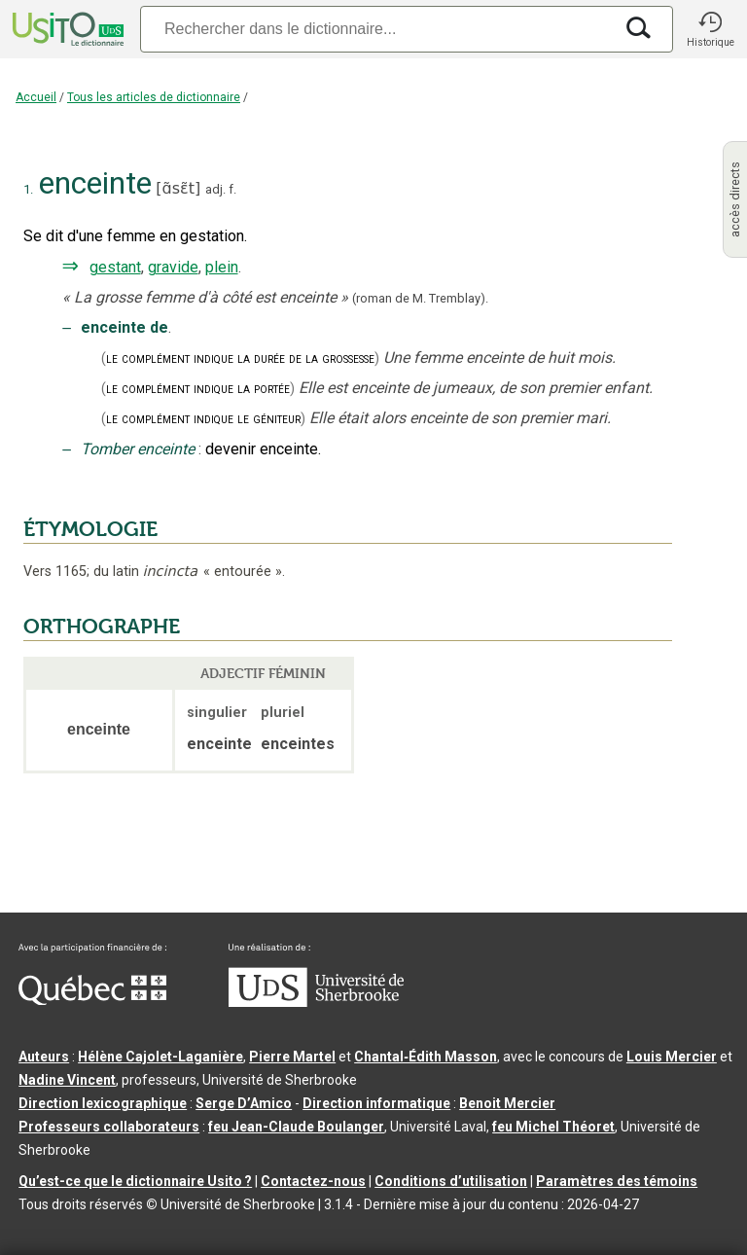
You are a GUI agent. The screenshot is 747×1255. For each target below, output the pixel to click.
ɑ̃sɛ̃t (178, 188)
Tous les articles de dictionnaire (153, 97)
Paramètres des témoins (616, 1181)
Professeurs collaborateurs (108, 1126)
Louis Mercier (671, 1056)
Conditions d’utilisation (450, 1181)
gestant (115, 267)
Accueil (36, 97)
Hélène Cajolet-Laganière (160, 1056)
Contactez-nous (313, 1181)
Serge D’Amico (244, 1103)
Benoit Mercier (507, 1103)
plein (221, 267)
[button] (710, 29)
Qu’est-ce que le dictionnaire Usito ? (135, 1181)
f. (232, 189)
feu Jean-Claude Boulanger (296, 1126)
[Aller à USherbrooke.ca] (316, 1002)
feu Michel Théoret (553, 1126)
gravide (173, 267)
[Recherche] (376, 29)
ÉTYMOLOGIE (90, 529)
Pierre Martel (292, 1056)
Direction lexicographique (102, 1103)
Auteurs (43, 1056)
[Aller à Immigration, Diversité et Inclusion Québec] (92, 1000)
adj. (215, 189)
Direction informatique (376, 1103)
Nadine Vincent (67, 1080)
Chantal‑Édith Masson (425, 1056)
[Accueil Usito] (66, 29)
